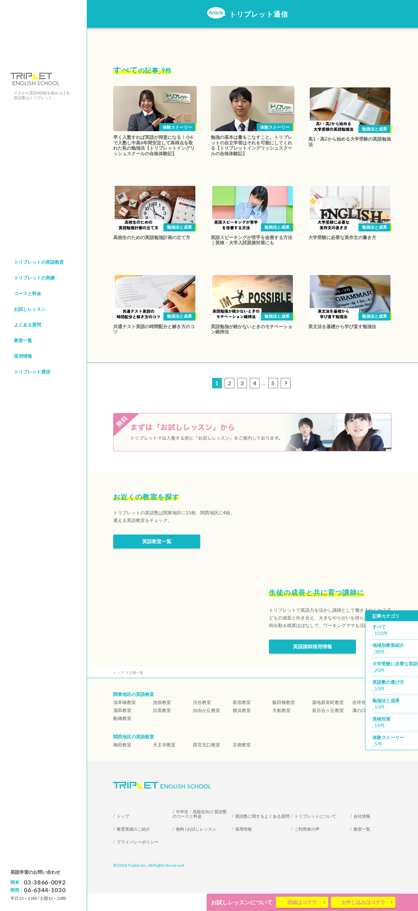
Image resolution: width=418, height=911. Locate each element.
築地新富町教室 (328, 719)
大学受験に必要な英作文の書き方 (342, 237)
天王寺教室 (164, 762)
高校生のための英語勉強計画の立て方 (151, 237)
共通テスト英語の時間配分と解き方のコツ (154, 329)
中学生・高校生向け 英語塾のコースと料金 (199, 831)
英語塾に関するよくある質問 (262, 833)
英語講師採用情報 (312, 664)
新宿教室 (242, 719)
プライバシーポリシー (137, 859)
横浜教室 (242, 727)
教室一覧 (23, 340)
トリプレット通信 (32, 371)
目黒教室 (162, 727)
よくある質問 (27, 324)
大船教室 (281, 727)
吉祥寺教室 (363, 719)
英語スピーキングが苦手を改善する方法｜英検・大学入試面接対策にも (251, 240)
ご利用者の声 (306, 846)
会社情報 (362, 833)
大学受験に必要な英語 (395, 667)
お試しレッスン (30, 309)
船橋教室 (122, 735)
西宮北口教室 (206, 762)
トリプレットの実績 (34, 277)
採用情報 (23, 356)
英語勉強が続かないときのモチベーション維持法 (251, 329)
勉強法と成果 (374, 129)
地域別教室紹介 (395, 649)
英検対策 (395, 723)
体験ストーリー (177, 127)
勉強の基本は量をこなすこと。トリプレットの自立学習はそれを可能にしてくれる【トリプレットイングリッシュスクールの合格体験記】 (251, 145)
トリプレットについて (315, 833)
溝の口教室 (363, 727)
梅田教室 (122, 762)
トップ (123, 833)
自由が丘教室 (206, 727)
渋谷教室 (202, 719)
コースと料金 (27, 293)
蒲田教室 (122, 727)
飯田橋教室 (283, 719)
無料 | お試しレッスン (196, 846)
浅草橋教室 (124, 719)
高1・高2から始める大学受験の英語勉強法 (349, 141)
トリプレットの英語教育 (39, 262)
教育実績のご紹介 (133, 846)
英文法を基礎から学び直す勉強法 (342, 326)
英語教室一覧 (156, 559)
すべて (395, 630)
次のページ (287, 384)
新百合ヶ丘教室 (328, 727)
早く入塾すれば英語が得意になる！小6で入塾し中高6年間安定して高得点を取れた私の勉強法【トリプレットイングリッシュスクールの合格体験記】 (154, 145)
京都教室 (242, 762)
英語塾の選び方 (395, 686)
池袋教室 (162, 719)
